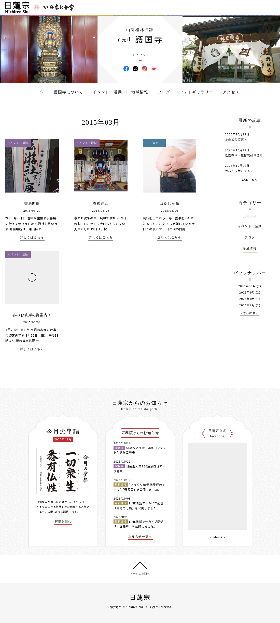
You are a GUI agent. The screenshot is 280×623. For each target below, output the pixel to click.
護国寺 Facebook (126, 68)
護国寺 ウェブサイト (154, 68)
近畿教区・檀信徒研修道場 (244, 155)
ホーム (42, 92)
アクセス (231, 92)
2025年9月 (247, 292)
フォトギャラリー (196, 92)
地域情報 (139, 92)
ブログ (164, 92)
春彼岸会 (101, 203)
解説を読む (63, 521)
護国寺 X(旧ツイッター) (135, 68)
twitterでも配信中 (60, 511)
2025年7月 (247, 305)
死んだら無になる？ (239, 171)
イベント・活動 (107, 92)
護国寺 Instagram (144, 68)
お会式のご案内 (236, 139)
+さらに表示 (250, 313)
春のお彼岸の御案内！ (32, 315)
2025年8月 (247, 298)
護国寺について (68, 92)
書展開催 (32, 203)
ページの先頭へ (140, 573)
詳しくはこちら (32, 237)
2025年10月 (247, 286)
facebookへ (217, 537)
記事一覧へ (250, 180)
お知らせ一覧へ (140, 536)
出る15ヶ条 (169, 203)
